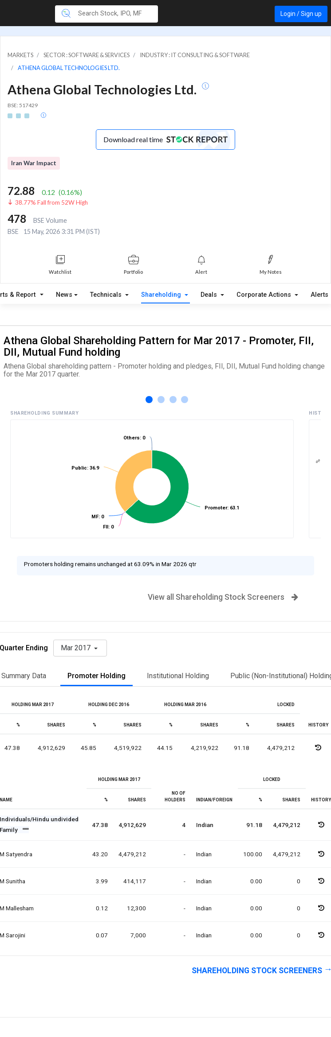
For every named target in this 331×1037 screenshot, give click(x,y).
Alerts (319, 295)
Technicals (106, 295)
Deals (210, 295)
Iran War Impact (33, 163)
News (64, 295)
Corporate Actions (264, 295)
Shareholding (162, 295)
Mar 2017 (76, 648)
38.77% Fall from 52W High (51, 202)
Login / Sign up (301, 13)
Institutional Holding (178, 676)
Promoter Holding (96, 676)
